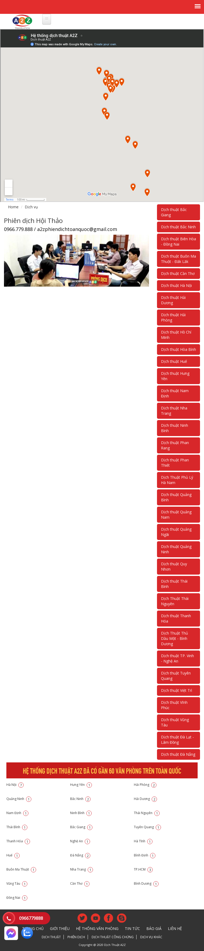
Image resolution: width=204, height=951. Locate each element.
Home (13, 206)
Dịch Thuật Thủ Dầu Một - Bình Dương (174, 638)
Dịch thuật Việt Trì (176, 690)
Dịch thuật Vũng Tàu (175, 722)
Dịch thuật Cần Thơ (178, 273)
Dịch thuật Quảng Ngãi (176, 532)
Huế (13, 855)
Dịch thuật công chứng (113, 937)
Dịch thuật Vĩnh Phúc (174, 705)
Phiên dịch (76, 937)
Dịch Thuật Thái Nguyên (175, 601)
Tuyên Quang (147, 827)
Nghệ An (80, 841)
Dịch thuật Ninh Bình (174, 428)
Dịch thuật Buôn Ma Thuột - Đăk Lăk (178, 259)
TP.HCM (143, 869)
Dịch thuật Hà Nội (176, 285)
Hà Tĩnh (143, 841)
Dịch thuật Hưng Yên (175, 376)
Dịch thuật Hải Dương (173, 300)
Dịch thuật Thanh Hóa (176, 618)
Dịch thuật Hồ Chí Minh (176, 335)
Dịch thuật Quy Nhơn (174, 566)
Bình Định (144, 855)
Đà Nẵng (80, 855)
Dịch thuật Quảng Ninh (176, 549)
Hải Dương (145, 798)
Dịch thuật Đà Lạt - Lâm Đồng (177, 739)
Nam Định (17, 813)
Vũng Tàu (16, 883)
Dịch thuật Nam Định (175, 393)
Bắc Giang (81, 827)
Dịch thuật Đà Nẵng (178, 754)
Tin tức (132, 928)
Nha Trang (81, 869)
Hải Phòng (145, 784)
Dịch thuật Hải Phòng (173, 317)
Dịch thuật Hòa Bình (178, 349)
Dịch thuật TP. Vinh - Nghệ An (177, 658)
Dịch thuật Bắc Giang (174, 212)
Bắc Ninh (80, 798)
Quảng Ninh (18, 798)
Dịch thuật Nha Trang (174, 410)
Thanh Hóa (18, 841)
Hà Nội (15, 784)
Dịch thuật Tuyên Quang (176, 675)
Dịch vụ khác (151, 937)
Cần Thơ (80, 883)
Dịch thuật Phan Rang (175, 445)
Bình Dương (146, 883)
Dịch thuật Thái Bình (174, 584)
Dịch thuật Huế (174, 361)
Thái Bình (16, 827)
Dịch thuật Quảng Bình (176, 497)
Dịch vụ (31, 206)
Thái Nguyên (147, 813)
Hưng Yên (81, 784)
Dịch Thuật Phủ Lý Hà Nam (177, 480)
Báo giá (154, 928)
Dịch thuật (51, 937)
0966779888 (31, 918)
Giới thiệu (60, 928)
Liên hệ (175, 928)
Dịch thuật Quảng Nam (176, 514)
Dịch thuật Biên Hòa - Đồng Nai (178, 241)
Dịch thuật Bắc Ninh (178, 226)
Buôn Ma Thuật (21, 869)
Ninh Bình (81, 813)
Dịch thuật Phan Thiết (175, 462)
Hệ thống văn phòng (97, 928)
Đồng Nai (16, 897)
